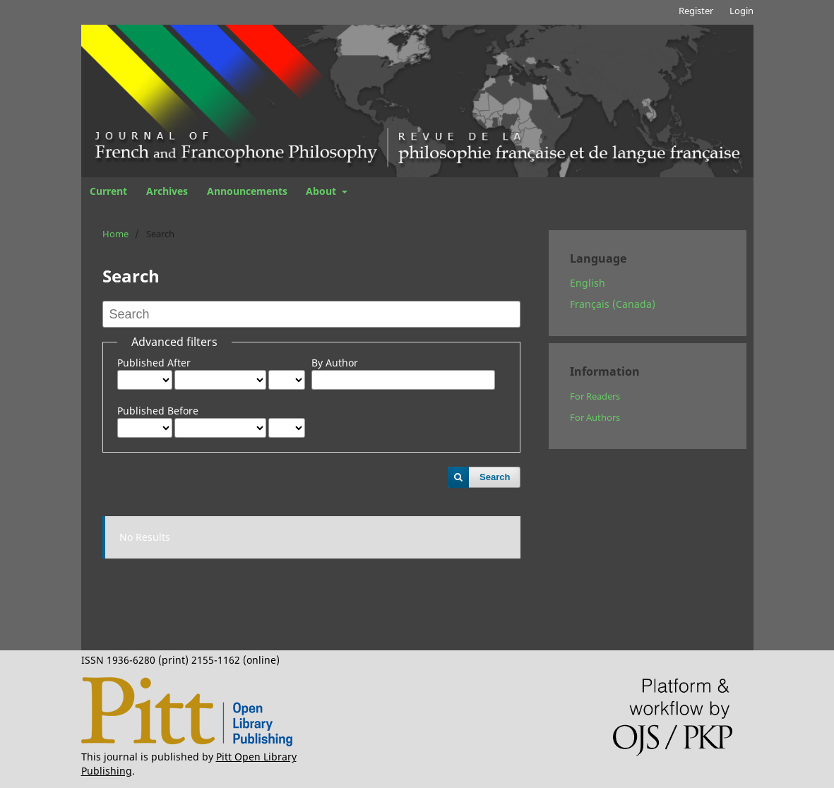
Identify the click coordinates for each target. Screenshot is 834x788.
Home (115, 233)
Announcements (247, 191)
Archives (167, 191)
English (587, 282)
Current (108, 191)
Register (696, 10)
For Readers (595, 396)
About (322, 191)
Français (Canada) (612, 304)
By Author (334, 362)
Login (741, 10)
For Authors (595, 417)
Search (494, 477)
